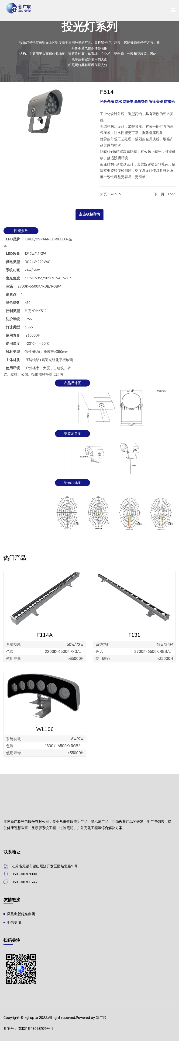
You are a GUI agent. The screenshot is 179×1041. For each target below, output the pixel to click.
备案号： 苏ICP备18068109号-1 (28, 1029)
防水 (118, 101)
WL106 (115, 194)
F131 (134, 635)
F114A (45, 635)
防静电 (128, 101)
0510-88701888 (24, 874)
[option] (44, 112)
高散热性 (141, 101)
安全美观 (156, 101)
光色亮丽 (107, 101)
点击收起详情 (89, 214)
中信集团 (14, 923)
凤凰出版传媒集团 (21, 914)
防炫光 (169, 101)
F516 (172, 194)
